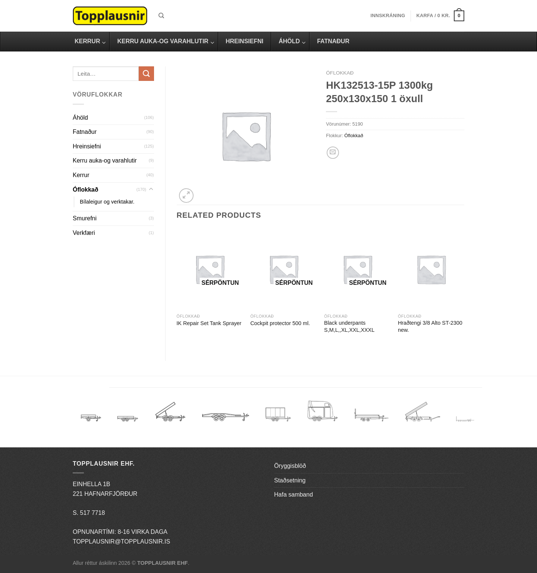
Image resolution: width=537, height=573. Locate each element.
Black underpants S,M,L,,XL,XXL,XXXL (349, 326)
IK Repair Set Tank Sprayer (208, 323)
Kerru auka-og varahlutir (105, 160)
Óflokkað (85, 189)
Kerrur (81, 175)
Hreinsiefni (87, 146)
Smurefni (85, 218)
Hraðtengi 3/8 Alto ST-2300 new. (430, 326)
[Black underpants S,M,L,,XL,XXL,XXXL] (357, 269)
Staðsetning (290, 480)
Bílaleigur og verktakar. (107, 202)
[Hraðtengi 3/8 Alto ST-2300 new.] (431, 269)
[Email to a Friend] (333, 153)
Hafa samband (293, 494)
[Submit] (146, 73)
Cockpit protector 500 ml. (280, 323)
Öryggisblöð (290, 466)
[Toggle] (151, 189)
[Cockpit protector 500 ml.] (283, 269)
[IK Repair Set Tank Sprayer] (209, 269)
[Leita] (161, 16)
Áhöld (80, 117)
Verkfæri (84, 233)
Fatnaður (85, 132)
